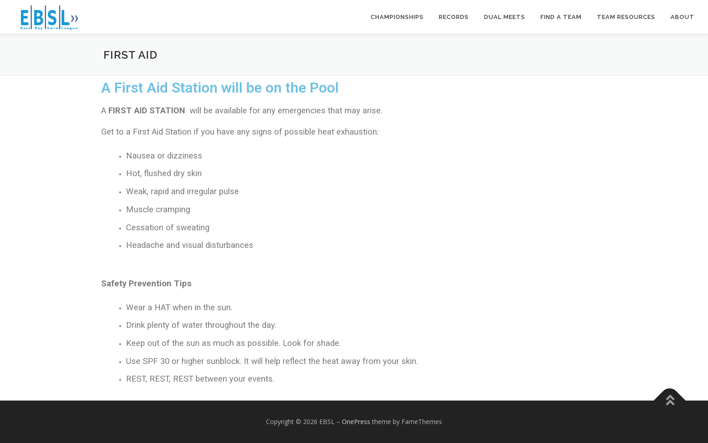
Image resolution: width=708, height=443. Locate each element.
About (682, 17)
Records (454, 17)
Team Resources (626, 17)
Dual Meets (504, 17)
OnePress (356, 421)
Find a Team (561, 17)
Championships (397, 17)
